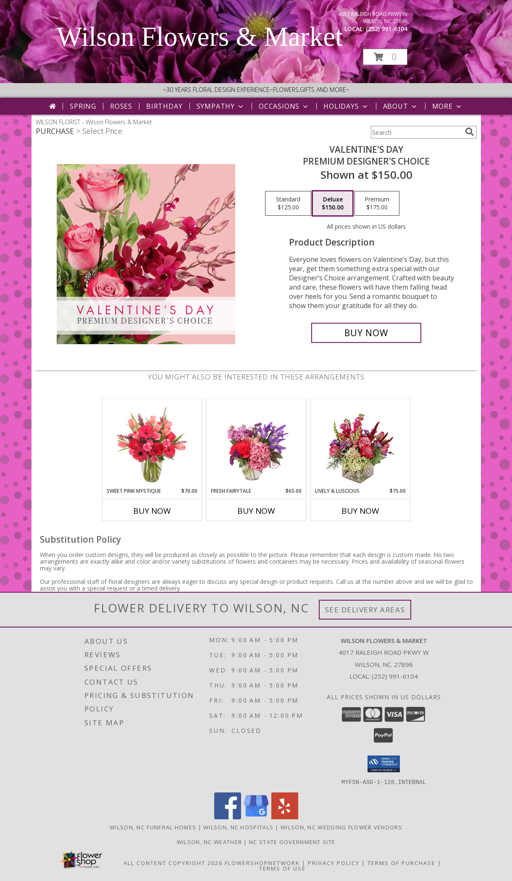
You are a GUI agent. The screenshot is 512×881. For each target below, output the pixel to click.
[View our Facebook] (227, 817)
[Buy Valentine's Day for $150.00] (366, 333)
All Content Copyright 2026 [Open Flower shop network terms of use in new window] (173, 862)
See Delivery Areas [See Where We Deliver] (365, 609)
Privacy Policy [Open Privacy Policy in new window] (334, 862)
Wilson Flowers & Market (200, 36)
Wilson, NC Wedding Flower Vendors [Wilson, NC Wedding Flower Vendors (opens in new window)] (341, 827)
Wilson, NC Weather (209, 841)
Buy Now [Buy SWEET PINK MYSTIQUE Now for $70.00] (152, 510)
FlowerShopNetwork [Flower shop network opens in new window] (262, 862)
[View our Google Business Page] (256, 817)
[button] (385, 57)
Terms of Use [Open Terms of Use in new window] (282, 868)
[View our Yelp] (284, 817)
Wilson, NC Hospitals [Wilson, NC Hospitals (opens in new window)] (238, 827)
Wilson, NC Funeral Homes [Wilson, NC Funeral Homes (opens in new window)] (153, 827)
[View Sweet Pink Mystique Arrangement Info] (152, 442)
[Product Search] (416, 132)
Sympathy (221, 106)
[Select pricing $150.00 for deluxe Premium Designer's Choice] (332, 203)
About (400, 106)
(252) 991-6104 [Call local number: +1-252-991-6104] (386, 29)
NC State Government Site (292, 841)
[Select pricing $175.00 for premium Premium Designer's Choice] (377, 203)
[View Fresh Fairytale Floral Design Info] (256, 442)
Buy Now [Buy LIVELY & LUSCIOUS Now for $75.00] (360, 510)
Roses (121, 106)
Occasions (284, 106)
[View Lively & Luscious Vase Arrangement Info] (360, 443)
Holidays (346, 106)
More (447, 106)
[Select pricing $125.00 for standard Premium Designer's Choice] (288, 203)
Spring (83, 106)
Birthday (164, 106)
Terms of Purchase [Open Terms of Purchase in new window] (402, 862)
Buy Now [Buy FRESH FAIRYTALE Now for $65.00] (256, 510)
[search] (469, 131)
